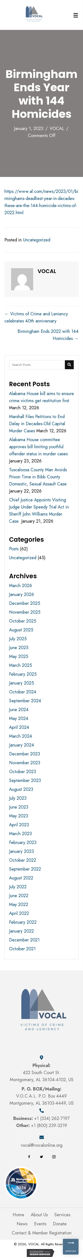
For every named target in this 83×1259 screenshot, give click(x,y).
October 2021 (22, 949)
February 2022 (23, 922)
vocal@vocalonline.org (41, 1145)
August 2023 (21, 789)
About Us (39, 1215)
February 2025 (23, 674)
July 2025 (18, 639)
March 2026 (20, 585)
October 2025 (22, 621)
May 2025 (18, 656)
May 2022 (18, 904)
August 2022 (21, 878)
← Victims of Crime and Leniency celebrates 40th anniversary (36, 317)
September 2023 (25, 780)
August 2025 (21, 630)
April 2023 (19, 825)
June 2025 (18, 647)
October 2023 (22, 771)
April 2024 (19, 727)
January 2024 (21, 745)
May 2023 (18, 816)
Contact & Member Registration (41, 1233)
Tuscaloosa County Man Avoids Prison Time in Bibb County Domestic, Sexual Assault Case (38, 477)
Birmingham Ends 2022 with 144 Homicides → (48, 335)
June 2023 (18, 807)
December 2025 (24, 603)
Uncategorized (36, 240)
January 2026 (21, 594)
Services (62, 1215)
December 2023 (24, 754)
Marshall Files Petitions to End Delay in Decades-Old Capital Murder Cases (37, 423)
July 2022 (18, 887)
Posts (14, 549)
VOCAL (57, 128)
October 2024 (22, 692)
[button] (29, 1156)
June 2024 (19, 709)
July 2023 (18, 798)
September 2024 (25, 701)
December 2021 (24, 940)
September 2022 (25, 869)
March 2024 (20, 736)
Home (18, 1215)
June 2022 (18, 895)
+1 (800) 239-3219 (49, 1125)
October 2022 (22, 860)
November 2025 (24, 612)
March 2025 (20, 665)
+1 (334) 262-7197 (52, 1118)
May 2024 (18, 718)
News (22, 1224)
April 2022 (19, 913)
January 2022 (21, 931)
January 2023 (21, 851)
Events (40, 1224)
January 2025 (21, 683)
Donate (60, 1224)
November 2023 (24, 763)
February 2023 (23, 842)
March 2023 (20, 833)
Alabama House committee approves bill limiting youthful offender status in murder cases (38, 446)
